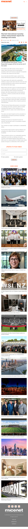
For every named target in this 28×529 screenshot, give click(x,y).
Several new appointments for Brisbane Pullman (12, 418)
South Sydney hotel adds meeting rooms (10, 230)
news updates (5, 159)
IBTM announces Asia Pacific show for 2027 (11, 459)
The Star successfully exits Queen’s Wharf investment (13, 378)
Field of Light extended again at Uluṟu (9, 398)
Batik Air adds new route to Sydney (9, 210)
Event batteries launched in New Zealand (10, 315)
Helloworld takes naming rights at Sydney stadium (12, 439)
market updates (19, 159)
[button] (24, 2)
